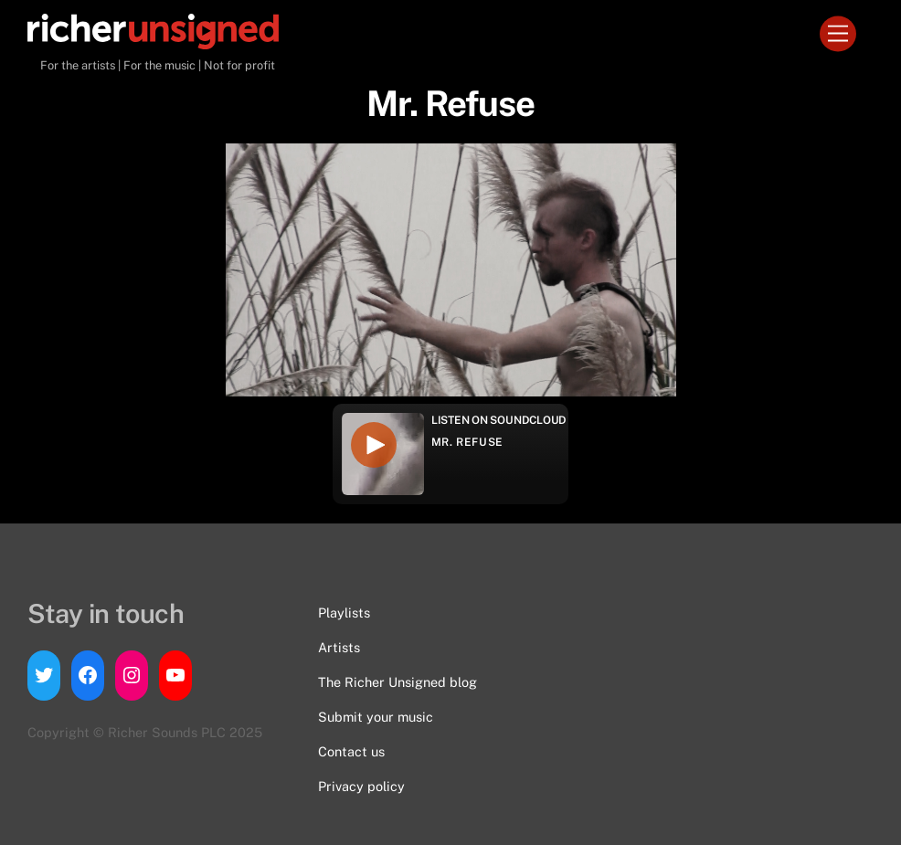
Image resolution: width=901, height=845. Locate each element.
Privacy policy (361, 786)
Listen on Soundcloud (499, 420)
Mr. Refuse (467, 442)
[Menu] (838, 34)
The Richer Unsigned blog (397, 682)
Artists (339, 647)
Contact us (351, 751)
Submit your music (375, 716)
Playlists (344, 612)
